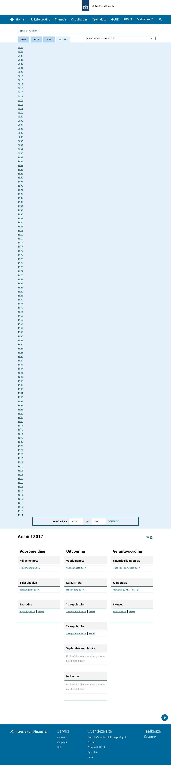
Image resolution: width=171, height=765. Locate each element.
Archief (33, 30)
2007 (20, 124)
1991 (20, 189)
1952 (20, 348)
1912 (20, 511)
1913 (20, 506)
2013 (20, 100)
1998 (20, 161)
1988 (20, 202)
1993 (20, 181)
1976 (20, 250)
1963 (20, 303)
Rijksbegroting (40, 19)
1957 (20, 328)
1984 (20, 218)
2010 (20, 112)
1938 (20, 405)
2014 (20, 96)
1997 (20, 165)
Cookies (91, 742)
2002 (20, 145)
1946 (20, 372)
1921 (20, 474)
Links (90, 757)
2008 (20, 120)
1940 (20, 397)
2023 (20, 59)
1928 (20, 446)
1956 (20, 332)
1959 (20, 320)
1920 (20, 478)
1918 (20, 486)
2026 (23, 39)
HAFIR (115, 19)
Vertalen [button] (152, 736)
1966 (20, 291)
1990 (20, 193)
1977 (20, 246)
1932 (20, 429)
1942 (20, 389)
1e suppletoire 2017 (76, 611)
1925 (20, 458)
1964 (20, 299)
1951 (20, 352)
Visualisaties (79, 19)
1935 (20, 417)
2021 (20, 67)
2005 (20, 132)
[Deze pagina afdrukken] (151, 537)
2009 (20, 116)
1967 (20, 287)
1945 (20, 376)
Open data (99, 19)
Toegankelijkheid (96, 747)
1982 (20, 226)
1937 (20, 409)
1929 (20, 441)
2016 (20, 88)
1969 (20, 279)
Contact (61, 737)
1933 (20, 425)
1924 (20, 462)
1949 (20, 360)
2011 (20, 108)
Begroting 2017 (27, 611)
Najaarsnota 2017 (75, 589)
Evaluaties (143, 19)
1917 (20, 490)
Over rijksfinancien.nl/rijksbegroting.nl (107, 737)
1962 (20, 307)
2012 (20, 104)
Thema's (60, 19)
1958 (20, 324)
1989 (20, 197)
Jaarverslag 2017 (121, 589)
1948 (20, 364)
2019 (20, 76)
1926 (20, 454)
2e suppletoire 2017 (76, 633)
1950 (20, 356)
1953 (20, 344)
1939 (20, 401)
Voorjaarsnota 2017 (76, 568)
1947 (20, 368)
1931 (20, 433)
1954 (20, 340)
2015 (20, 92)
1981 (20, 230)
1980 (20, 234)
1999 (20, 157)
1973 (20, 263)
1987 (20, 206)
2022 (20, 63)
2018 (20, 80)
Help (59, 747)
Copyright (62, 742)
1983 (20, 222)
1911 (20, 515)
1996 (20, 169)
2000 (20, 153)
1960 (20, 315)
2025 (36, 39)
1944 (20, 381)
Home (21, 30)
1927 (20, 450)
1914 (20, 502)
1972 (20, 267)
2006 (20, 128)
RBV (126, 19)
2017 (20, 84)
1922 (20, 470)
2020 (20, 71)
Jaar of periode (59, 521)
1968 (20, 283)
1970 (20, 275)
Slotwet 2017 (119, 611)
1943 (20, 385)
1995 (20, 173)
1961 (20, 311)
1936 (20, 413)
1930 (20, 437)
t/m (87, 521)
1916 (20, 494)
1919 (20, 482)
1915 (20, 498)
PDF (41, 611)
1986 (20, 210)
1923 (20, 466)
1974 (20, 258)
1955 (20, 336)
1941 (20, 393)
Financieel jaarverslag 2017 (126, 568)
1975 (20, 254)
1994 (20, 177)
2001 (20, 149)
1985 (20, 214)
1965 (20, 295)
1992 (20, 185)
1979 (20, 238)
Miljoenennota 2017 (30, 568)
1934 (20, 421)
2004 (20, 136)
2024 (49, 39)
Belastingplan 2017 (29, 589)
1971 (20, 271)
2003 (20, 141)
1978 (20, 242)
